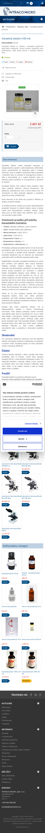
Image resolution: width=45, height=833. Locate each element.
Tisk (6, 81)
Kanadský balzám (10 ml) (10, 574)
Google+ (19, 62)
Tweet (5, 62)
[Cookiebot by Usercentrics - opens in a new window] (32, 384)
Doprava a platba (8, 743)
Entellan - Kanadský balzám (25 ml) (31, 574)
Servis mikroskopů (9, 756)
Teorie (4, 763)
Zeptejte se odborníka (13, 74)
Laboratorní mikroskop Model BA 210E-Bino (32, 497)
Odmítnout (22, 446)
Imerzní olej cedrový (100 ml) (31, 639)
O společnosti (7, 737)
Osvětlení (5, 714)
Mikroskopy (6, 707)
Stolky (4, 717)
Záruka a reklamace (9, 746)
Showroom (6, 753)
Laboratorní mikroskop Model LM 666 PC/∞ (12, 465)
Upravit (22, 439)
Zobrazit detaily (31, 424)
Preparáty (5, 724)
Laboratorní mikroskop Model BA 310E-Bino (32, 465)
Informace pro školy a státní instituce (16, 750)
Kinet (27, 827)
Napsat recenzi (10, 68)
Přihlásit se (6, 782)
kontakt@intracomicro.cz (11, 807)
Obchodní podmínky (9, 740)
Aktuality (5, 733)
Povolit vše (22, 431)
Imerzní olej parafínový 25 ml (31, 606)
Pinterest (28, 62)
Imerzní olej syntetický (9, 606)
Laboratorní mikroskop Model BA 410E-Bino (12, 497)
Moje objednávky (8, 776)
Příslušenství (7, 720)
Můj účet (6, 771)
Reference (6, 760)
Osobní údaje (7, 779)
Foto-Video (6, 711)
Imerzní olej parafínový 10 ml (11, 639)
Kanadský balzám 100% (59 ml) (31, 673)
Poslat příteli (9, 77)
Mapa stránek (7, 766)
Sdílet (12, 62)
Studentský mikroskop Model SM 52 (11, 530)
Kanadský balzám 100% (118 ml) (11, 673)
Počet (7, 134)
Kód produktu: (7, 43)
